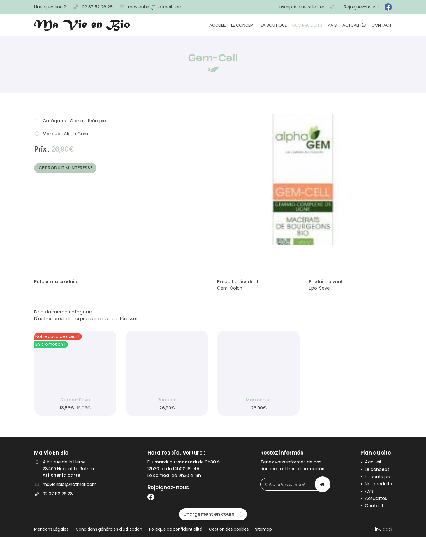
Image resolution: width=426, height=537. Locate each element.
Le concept (243, 25)
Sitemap (271, 529)
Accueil (217, 25)
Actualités (354, 25)
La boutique (274, 25)
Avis (332, 25)
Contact (382, 25)
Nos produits (307, 25)
